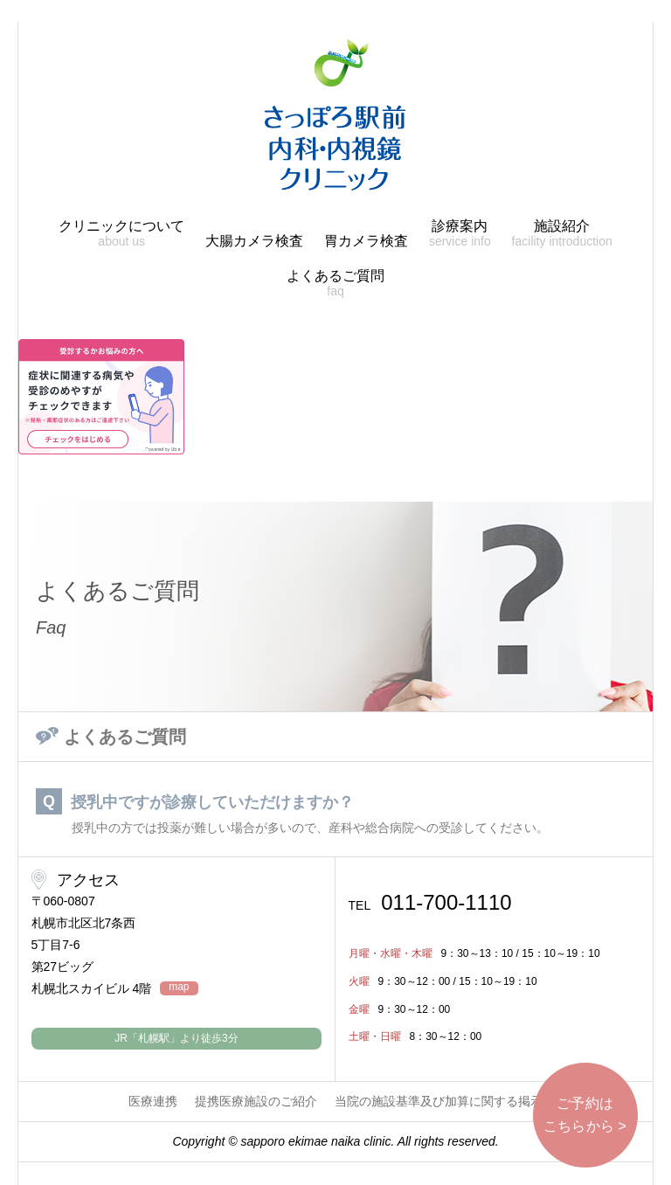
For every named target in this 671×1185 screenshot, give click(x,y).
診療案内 (460, 233)
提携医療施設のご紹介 (256, 1101)
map (179, 987)
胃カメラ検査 (366, 240)
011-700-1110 (430, 902)
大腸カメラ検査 (254, 240)
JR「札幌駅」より (176, 1038)
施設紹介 (562, 233)
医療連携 (152, 1101)
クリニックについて (121, 233)
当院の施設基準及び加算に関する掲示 (439, 1101)
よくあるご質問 (335, 283)
